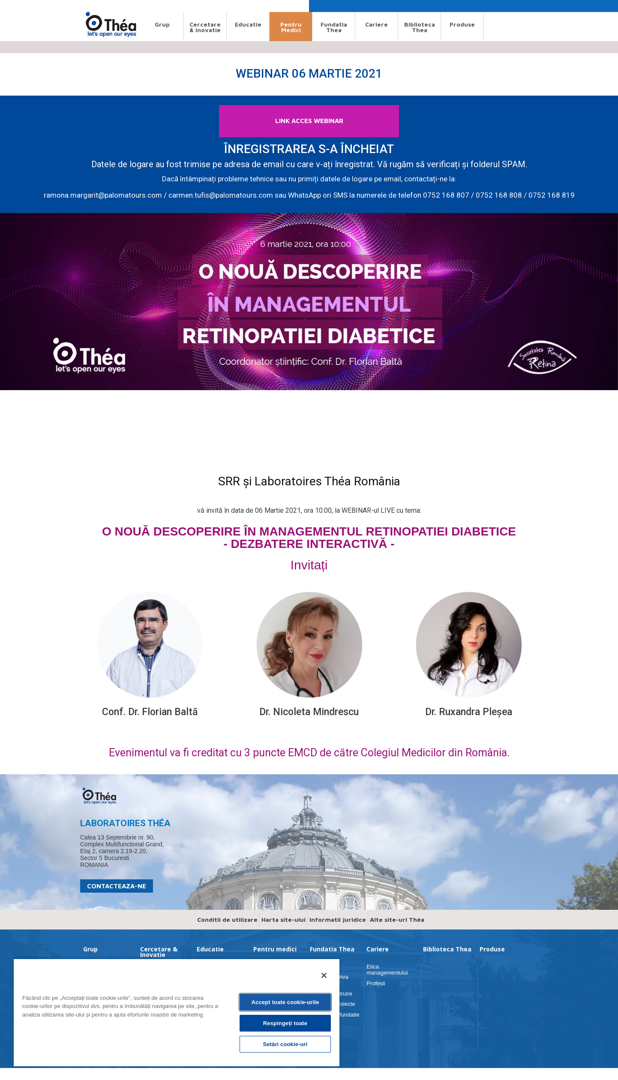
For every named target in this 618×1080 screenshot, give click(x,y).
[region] (176, 1012)
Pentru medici (291, 27)
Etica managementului (387, 981)
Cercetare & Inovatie (205, 27)
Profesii (375, 995)
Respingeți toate (285, 1023)
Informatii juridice (337, 931)
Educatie (248, 24)
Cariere (376, 24)
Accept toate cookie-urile (285, 1002)
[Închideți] (324, 975)
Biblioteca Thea (419, 27)
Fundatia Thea (334, 27)
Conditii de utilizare (227, 931)
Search (88, 6)
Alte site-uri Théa (397, 931)
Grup (162, 24)
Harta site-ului (283, 931)
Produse (462, 24)
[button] (484, 8)
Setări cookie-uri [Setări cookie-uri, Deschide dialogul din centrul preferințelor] (285, 1044)
